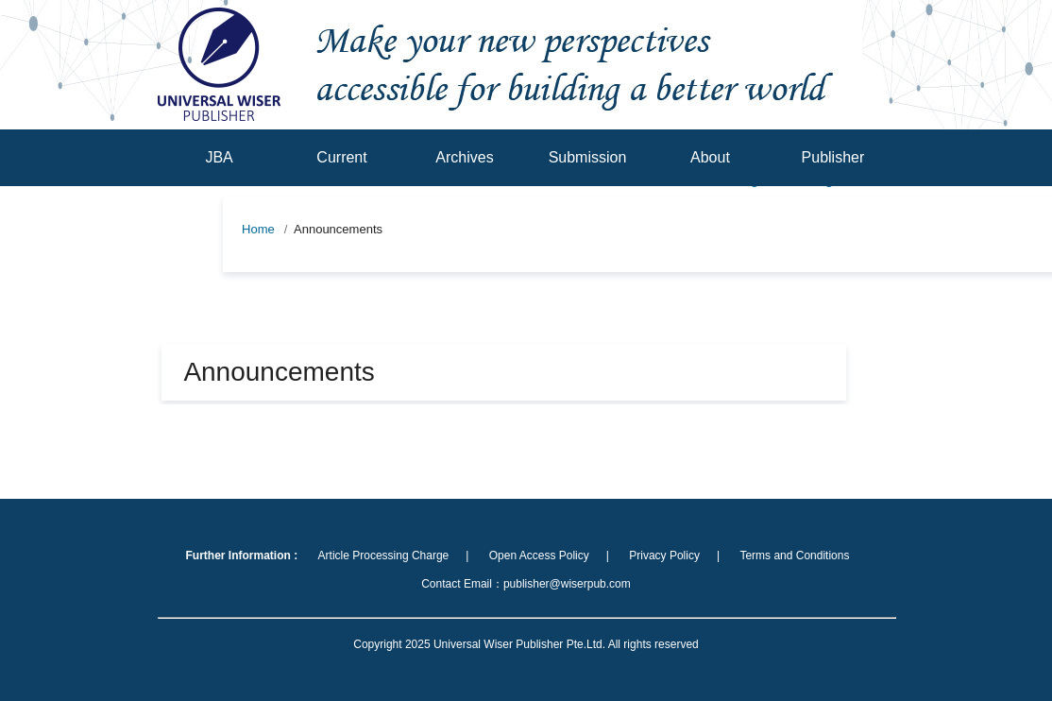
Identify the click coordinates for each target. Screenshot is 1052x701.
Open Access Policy (539, 555)
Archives (464, 157)
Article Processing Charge (384, 555)
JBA (218, 157)
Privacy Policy (664, 555)
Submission (588, 157)
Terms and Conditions (794, 555)
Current (341, 157)
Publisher (833, 157)
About (710, 157)
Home (258, 229)
